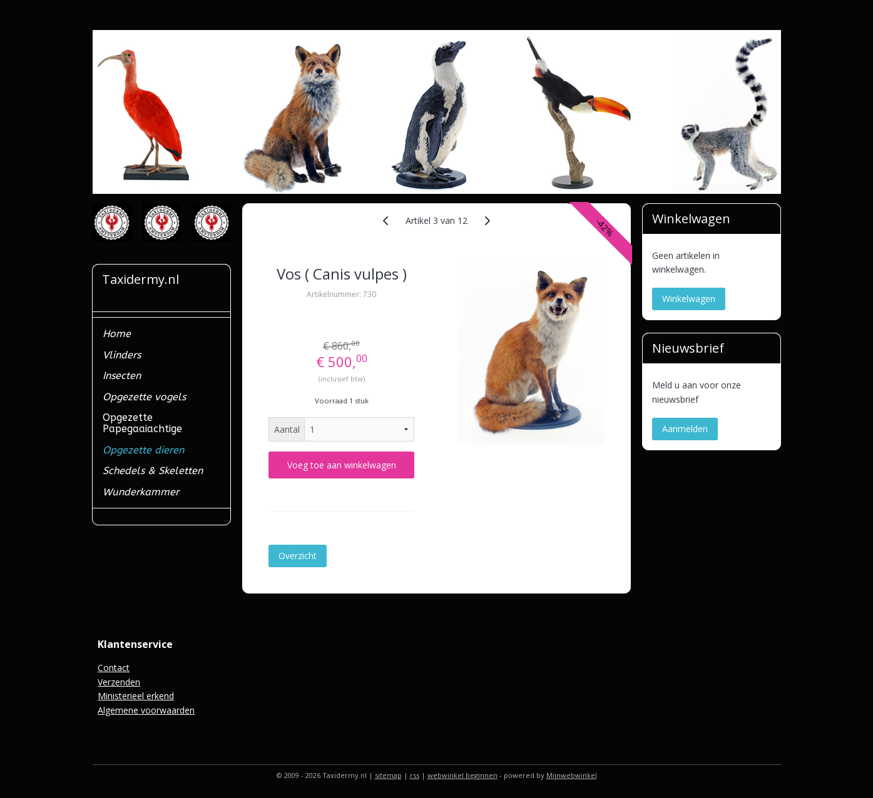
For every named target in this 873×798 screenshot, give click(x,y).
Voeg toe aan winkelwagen (341, 465)
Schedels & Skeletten (153, 471)
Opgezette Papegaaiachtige (142, 423)
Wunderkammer (141, 492)
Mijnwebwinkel (571, 775)
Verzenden (119, 682)
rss (414, 775)
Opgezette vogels (144, 397)
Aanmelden (685, 429)
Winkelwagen (688, 299)
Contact (114, 668)
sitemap (388, 775)
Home (117, 334)
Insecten (122, 375)
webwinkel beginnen (462, 775)
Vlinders (122, 355)
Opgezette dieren (143, 450)
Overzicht (297, 556)
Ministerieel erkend (136, 696)
